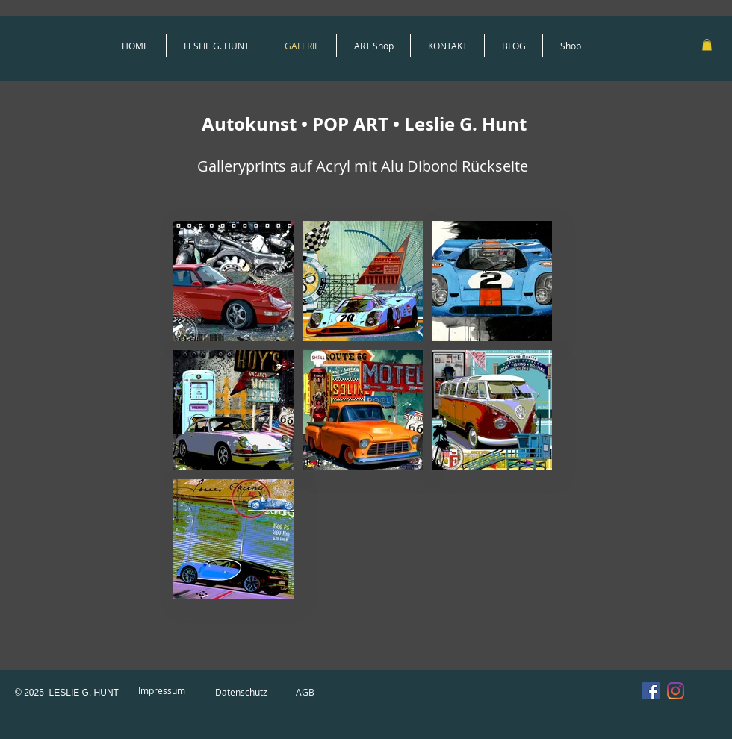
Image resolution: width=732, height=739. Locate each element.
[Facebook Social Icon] (651, 690)
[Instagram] (675, 690)
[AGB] (305, 693)
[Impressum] (161, 691)
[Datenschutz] (241, 693)
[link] (707, 45)
